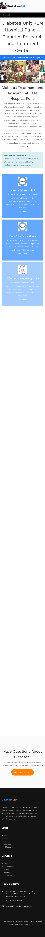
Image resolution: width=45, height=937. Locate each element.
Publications (7, 847)
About (5, 838)
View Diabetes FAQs (22, 772)
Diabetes (14, 6)
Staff (4, 841)
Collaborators (8, 866)
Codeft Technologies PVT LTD (26, 924)
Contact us (7, 875)
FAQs (4, 863)
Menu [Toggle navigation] (7, 15)
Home (5, 835)
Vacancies (6, 844)
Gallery (5, 869)
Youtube (6, 872)
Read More (22, 213)
